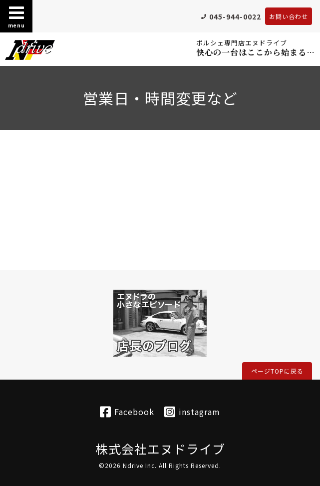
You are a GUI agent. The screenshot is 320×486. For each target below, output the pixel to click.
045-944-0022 (235, 16)
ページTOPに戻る (277, 371)
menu (16, 16)
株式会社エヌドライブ (160, 449)
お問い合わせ (288, 16)
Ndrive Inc (139, 465)
